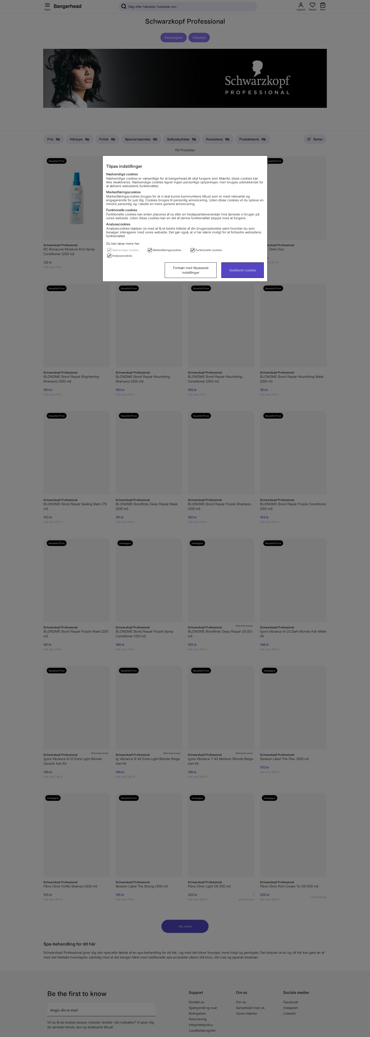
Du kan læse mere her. (123, 243)
